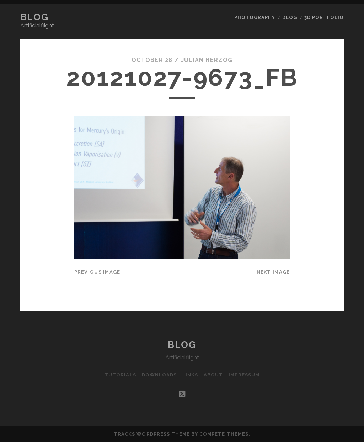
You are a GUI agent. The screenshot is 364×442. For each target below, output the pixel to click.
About (213, 375)
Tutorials (120, 375)
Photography (254, 17)
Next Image (273, 272)
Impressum (244, 375)
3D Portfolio (324, 17)
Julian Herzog (207, 60)
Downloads (159, 375)
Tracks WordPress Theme (152, 434)
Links (190, 375)
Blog (34, 17)
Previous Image (97, 272)
